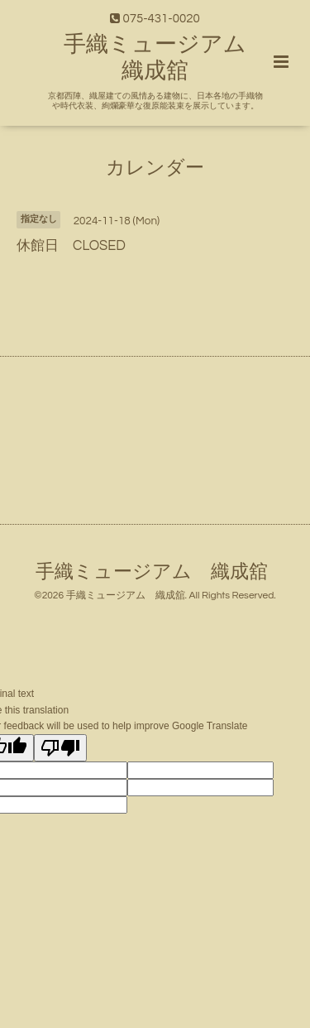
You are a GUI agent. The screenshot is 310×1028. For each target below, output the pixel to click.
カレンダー (155, 167)
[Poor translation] (60, 747)
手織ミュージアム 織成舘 (152, 572)
